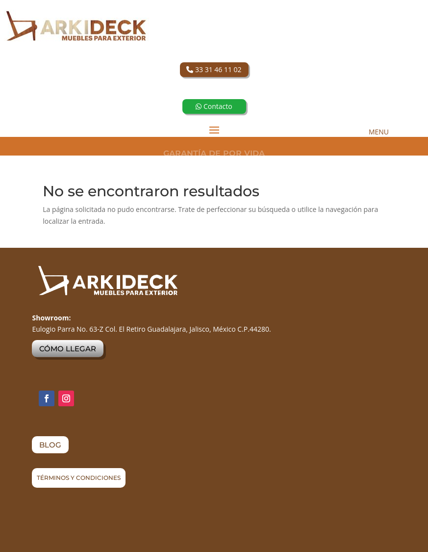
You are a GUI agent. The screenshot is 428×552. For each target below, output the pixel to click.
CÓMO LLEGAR (67, 348)
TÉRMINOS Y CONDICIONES (79, 477)
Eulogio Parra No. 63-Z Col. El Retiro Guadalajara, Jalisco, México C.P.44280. (151, 329)
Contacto (214, 106)
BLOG (50, 444)
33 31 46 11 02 (213, 69)
